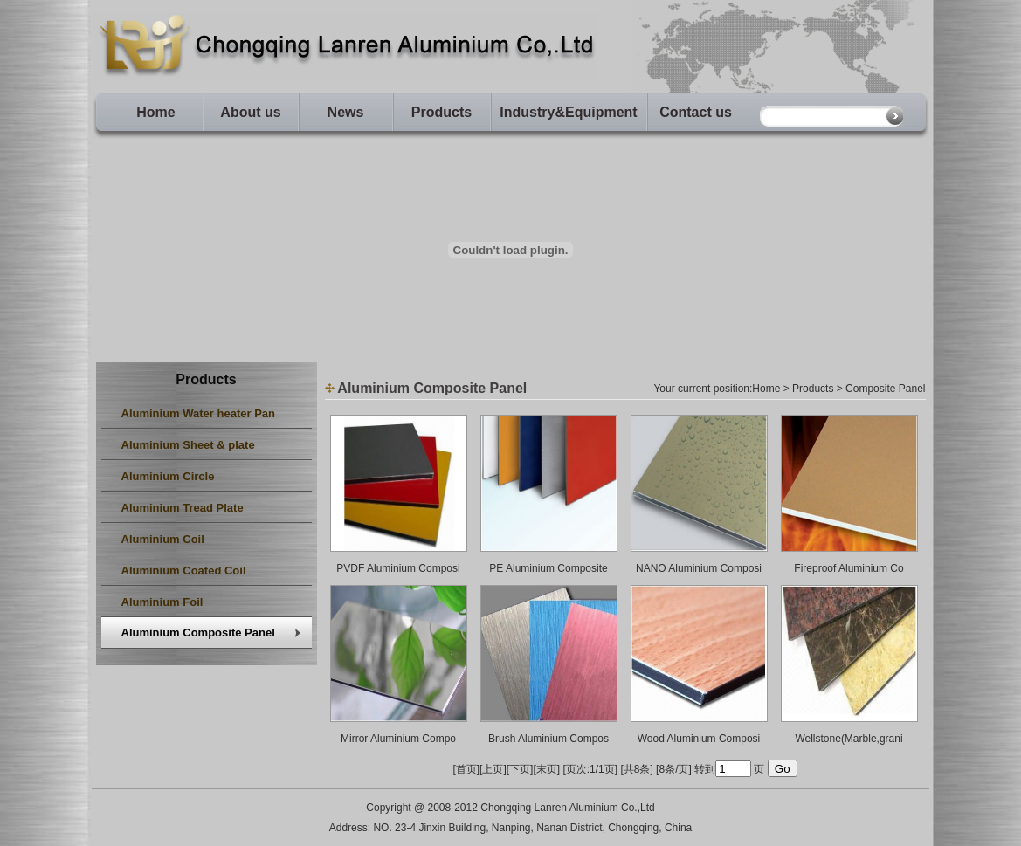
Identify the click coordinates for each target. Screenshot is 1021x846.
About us (250, 112)
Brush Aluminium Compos (548, 739)
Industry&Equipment (568, 112)
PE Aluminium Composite (548, 568)
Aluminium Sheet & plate (188, 444)
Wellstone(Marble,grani (848, 739)
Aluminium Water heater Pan (198, 413)
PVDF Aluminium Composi (397, 568)
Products (441, 112)
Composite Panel (885, 388)
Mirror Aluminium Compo (398, 739)
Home (155, 112)
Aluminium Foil (162, 602)
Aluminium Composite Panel (198, 632)
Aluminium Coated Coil (183, 570)
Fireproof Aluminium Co (848, 568)
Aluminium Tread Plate (182, 507)
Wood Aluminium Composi (699, 739)
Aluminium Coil (162, 539)
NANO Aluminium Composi (699, 568)
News (346, 112)
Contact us (695, 112)
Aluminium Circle (168, 476)
